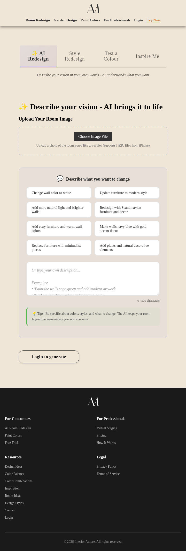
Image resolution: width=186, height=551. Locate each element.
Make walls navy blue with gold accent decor (123, 229)
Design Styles (14, 503)
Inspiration (12, 488)
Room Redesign (38, 20)
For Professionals (117, 20)
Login (138, 20)
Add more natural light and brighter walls (58, 210)
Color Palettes (14, 474)
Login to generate (48, 356)
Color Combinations (18, 481)
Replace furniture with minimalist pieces (56, 248)
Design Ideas (14, 466)
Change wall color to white (51, 193)
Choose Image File (93, 136)
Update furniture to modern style (123, 193)
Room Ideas (13, 496)
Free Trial (11, 443)
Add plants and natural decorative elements (124, 248)
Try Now (153, 20)
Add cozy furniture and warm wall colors (57, 229)
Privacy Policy (106, 466)
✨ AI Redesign (38, 56)
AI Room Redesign (18, 428)
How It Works (106, 443)
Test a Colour (111, 56)
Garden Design (65, 20)
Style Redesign (75, 56)
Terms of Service (108, 474)
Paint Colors (90, 20)
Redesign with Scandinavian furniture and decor (120, 210)
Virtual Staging (107, 428)
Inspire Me (147, 56)
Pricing (101, 435)
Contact (10, 510)
